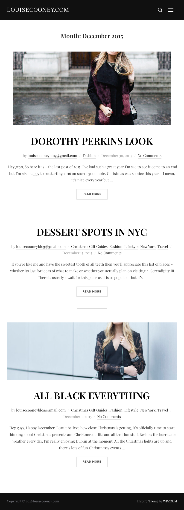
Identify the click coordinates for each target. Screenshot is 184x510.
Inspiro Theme (147, 501)
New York (148, 246)
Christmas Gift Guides (89, 246)
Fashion (89, 155)
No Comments (149, 155)
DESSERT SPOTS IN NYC (92, 231)
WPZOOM (170, 501)
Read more (95, 193)
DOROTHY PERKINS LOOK (92, 140)
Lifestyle (131, 246)
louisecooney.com (38, 9)
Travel (163, 246)
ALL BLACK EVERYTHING (92, 395)
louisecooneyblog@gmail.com (52, 155)
